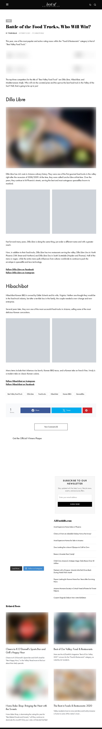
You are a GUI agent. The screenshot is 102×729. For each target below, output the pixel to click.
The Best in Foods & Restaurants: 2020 (73, 705)
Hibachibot (54, 394)
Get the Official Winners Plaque (27, 438)
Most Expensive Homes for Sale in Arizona (68, 540)
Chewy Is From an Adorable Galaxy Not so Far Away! (72, 534)
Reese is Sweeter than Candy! (64, 554)
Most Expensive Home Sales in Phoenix (67, 527)
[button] (7, 4)
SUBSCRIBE (75, 504)
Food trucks (42, 394)
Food (8, 21)
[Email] (75, 497)
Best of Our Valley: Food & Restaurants (73, 649)
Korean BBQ (67, 394)
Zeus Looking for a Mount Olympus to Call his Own (71, 547)
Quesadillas (80, 394)
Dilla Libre (30, 394)
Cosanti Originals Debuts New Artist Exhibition (70, 598)
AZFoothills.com (63, 521)
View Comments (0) (51, 427)
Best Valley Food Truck (15, 394)
